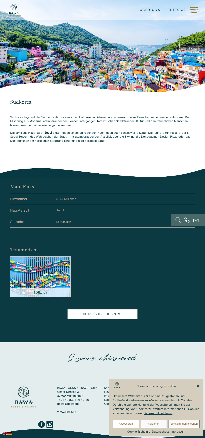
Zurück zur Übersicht (102, 314)
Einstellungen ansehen (184, 423)
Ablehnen (153, 423)
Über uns (150, 10)
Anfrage (176, 10)
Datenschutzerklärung (158, 413)
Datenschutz (160, 431)
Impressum (178, 431)
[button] (198, 386)
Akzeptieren (126, 423)
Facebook (41, 424)
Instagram (50, 424)
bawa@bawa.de (68, 404)
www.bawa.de (66, 412)
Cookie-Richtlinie (138, 431)
